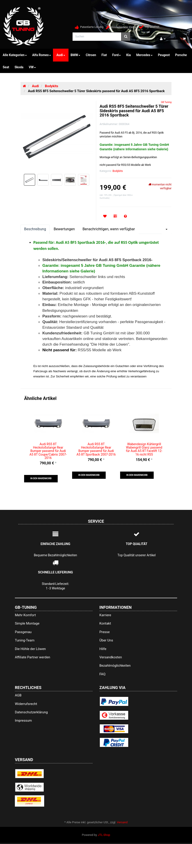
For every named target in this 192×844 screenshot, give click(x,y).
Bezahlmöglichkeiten (115, 666)
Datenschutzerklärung (31, 712)
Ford (116, 55)
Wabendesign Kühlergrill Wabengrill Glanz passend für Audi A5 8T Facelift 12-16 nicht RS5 (144, 449)
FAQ (102, 674)
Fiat (104, 55)
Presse (104, 632)
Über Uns (106, 640)
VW (32, 67)
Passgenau (23, 632)
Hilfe (102, 649)
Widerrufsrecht (26, 704)
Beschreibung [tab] (35, 229)
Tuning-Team (24, 640)
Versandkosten (110, 657)
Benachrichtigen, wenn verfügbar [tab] (108, 229)
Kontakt (105, 623)
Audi (60, 55)
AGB (18, 695)
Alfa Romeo (41, 55)
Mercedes (144, 55)
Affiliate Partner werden (32, 657)
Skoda (18, 67)
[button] (41, 478)
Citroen (91, 55)
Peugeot (164, 55)
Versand (122, 822)
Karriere (105, 615)
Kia (128, 55)
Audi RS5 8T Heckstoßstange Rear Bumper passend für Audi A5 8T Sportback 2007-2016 (96, 449)
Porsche (181, 55)
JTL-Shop (104, 835)
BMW (75, 55)
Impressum (23, 721)
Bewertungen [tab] (64, 229)
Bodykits (117, 171)
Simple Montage (27, 623)
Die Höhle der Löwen (30, 649)
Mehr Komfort (25, 615)
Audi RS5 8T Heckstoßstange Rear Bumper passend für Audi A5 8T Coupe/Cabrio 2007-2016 (48, 451)
